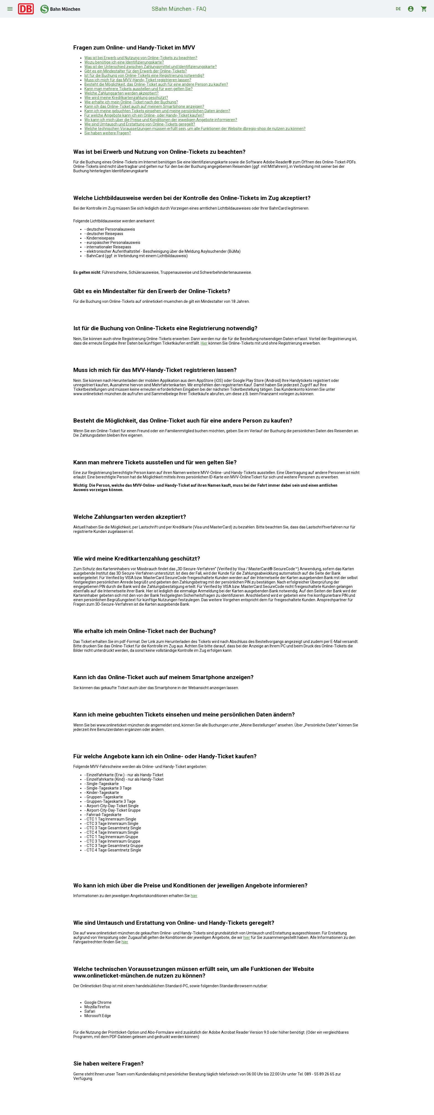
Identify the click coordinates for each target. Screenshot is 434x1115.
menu (10, 9)
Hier (204, 343)
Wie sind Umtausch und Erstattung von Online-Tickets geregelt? (139, 124)
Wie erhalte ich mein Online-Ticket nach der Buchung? (131, 102)
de (398, 9)
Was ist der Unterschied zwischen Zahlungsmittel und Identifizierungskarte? (150, 66)
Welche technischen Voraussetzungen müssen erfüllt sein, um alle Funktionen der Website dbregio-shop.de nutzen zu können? (195, 128)
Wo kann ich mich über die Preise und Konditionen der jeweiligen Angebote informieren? (160, 120)
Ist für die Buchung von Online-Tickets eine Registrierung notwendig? (144, 75)
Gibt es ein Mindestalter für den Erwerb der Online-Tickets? (135, 71)
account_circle (410, 9)
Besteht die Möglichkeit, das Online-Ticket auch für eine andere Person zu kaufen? (156, 84)
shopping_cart (424, 9)
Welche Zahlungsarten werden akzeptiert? (121, 93)
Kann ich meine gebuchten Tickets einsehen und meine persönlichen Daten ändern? (157, 111)
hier (194, 895)
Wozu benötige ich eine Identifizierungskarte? (124, 62)
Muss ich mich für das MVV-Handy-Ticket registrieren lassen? (137, 80)
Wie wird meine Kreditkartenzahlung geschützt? (126, 97)
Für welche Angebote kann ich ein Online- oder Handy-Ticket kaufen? (144, 115)
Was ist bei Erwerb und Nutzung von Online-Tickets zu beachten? (140, 58)
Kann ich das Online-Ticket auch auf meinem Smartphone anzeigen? (144, 106)
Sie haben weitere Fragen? (107, 133)
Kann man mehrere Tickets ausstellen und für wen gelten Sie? (138, 89)
